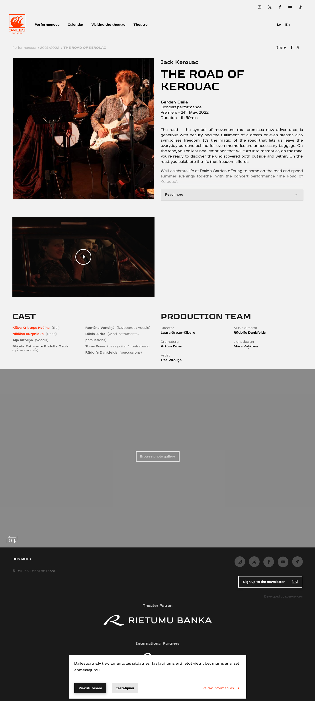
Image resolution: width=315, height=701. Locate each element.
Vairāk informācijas (221, 688)
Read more (231, 194)
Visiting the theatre (108, 24)
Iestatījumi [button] (125, 688)
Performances (47, 24)
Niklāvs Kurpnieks (28, 334)
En (287, 24)
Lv (279, 24)
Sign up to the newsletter (270, 581)
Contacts (21, 559)
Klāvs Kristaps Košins (31, 327)
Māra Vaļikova (246, 346)
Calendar (75, 24)
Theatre (140, 24)
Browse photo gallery (157, 456)
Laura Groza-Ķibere (178, 332)
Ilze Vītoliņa (171, 360)
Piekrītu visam (90, 688)
